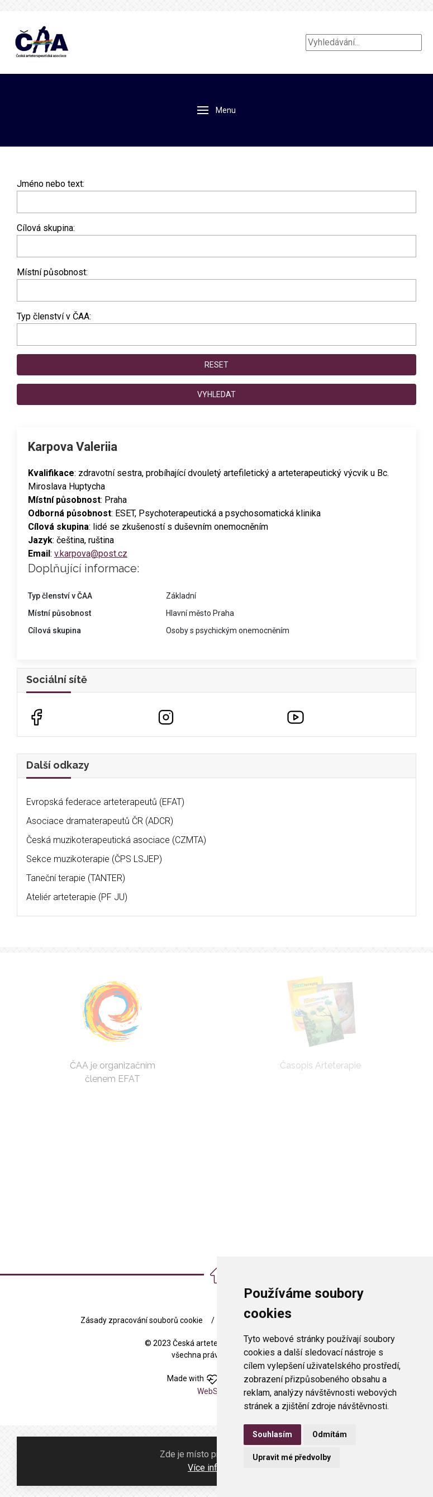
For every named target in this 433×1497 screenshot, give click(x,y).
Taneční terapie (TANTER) (75, 878)
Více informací (216, 1467)
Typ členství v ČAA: (54, 316)
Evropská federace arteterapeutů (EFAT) (105, 802)
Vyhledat (216, 394)
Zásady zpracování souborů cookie (141, 1320)
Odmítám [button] (329, 1434)
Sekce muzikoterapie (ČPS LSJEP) (94, 859)
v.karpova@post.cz (90, 553)
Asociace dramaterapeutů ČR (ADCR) (99, 821)
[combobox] (216, 246)
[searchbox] (23, 244)
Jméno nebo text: (50, 183)
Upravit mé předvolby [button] (292, 1457)
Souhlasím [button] (272, 1434)
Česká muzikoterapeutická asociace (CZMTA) (116, 840)
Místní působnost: (52, 272)
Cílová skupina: (46, 228)
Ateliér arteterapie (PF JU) (76, 897)
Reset (216, 364)
